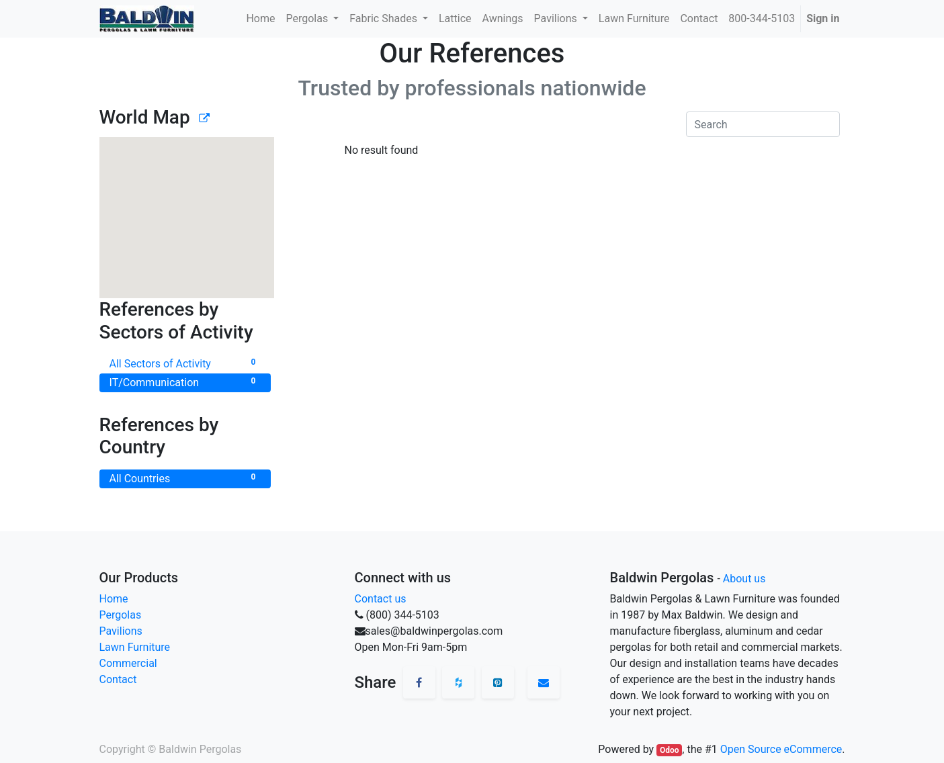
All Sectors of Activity (185, 363)
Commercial (128, 663)
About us (744, 578)
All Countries (185, 478)
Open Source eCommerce (781, 749)
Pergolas (120, 615)
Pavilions (120, 631)
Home (113, 598)
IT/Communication (185, 382)
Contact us (380, 598)
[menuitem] (260, 18)
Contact (118, 679)
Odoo (669, 750)
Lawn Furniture (135, 647)
